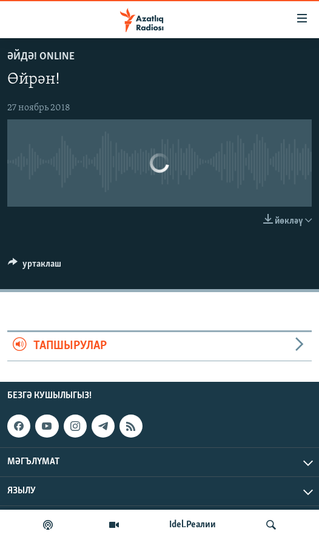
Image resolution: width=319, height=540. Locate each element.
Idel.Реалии (192, 525)
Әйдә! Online (41, 56)
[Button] (34, 266)
